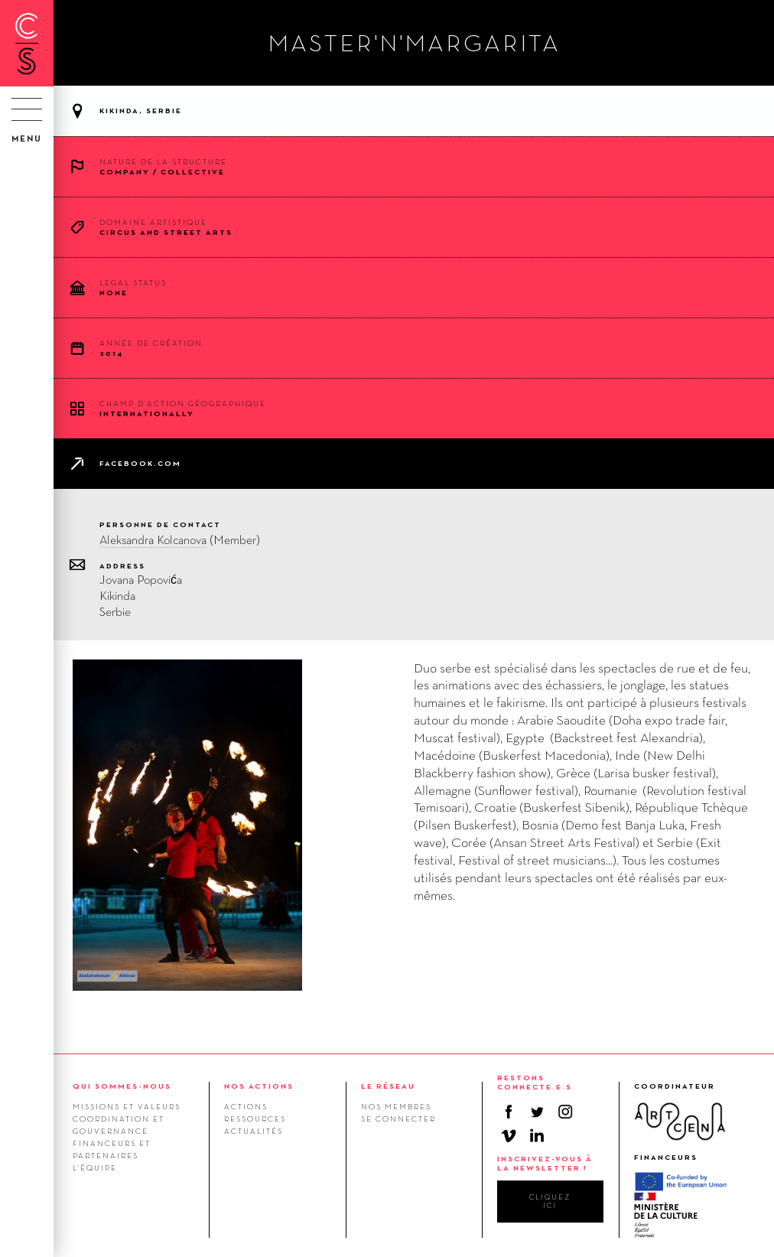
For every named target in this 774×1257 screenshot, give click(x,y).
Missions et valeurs (126, 1106)
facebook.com (140, 463)
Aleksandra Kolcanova (153, 539)
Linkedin (536, 1135)
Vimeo (508, 1135)
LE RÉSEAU (388, 1086)
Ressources (255, 1118)
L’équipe (95, 1167)
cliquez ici (550, 1201)
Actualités (253, 1130)
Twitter (536, 1111)
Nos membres (396, 1106)
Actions (246, 1106)
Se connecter (398, 1118)
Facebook (508, 1111)
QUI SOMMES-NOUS (122, 1086)
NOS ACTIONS (259, 1086)
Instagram (565, 1111)
